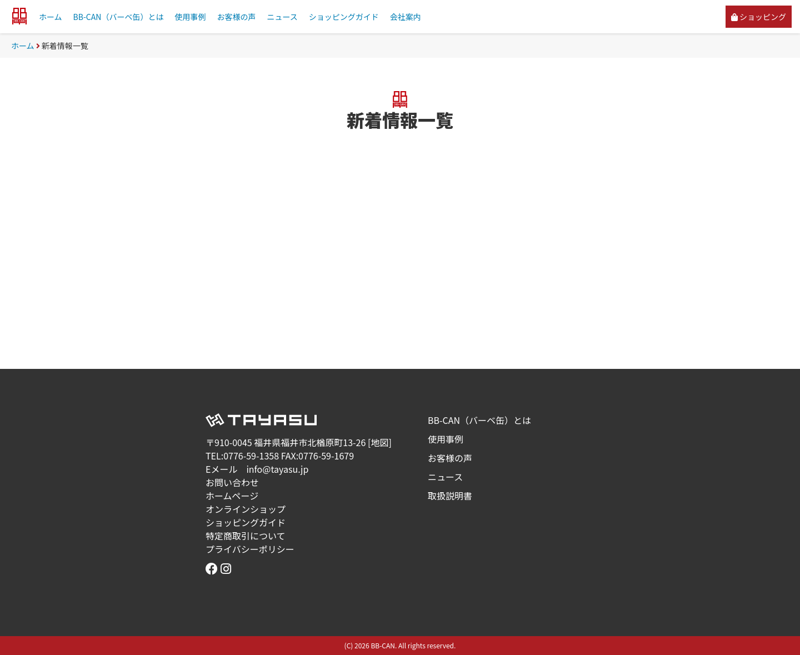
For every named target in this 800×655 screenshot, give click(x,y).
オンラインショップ (246, 509)
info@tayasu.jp (277, 469)
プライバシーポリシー (250, 549)
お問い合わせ (232, 482)
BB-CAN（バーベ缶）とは (118, 16)
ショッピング (758, 16)
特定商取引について (246, 535)
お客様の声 (236, 16)
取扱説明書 (450, 495)
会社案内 (405, 16)
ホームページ (232, 495)
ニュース (282, 16)
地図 (379, 442)
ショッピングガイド (344, 16)
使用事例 (190, 16)
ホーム (50, 16)
